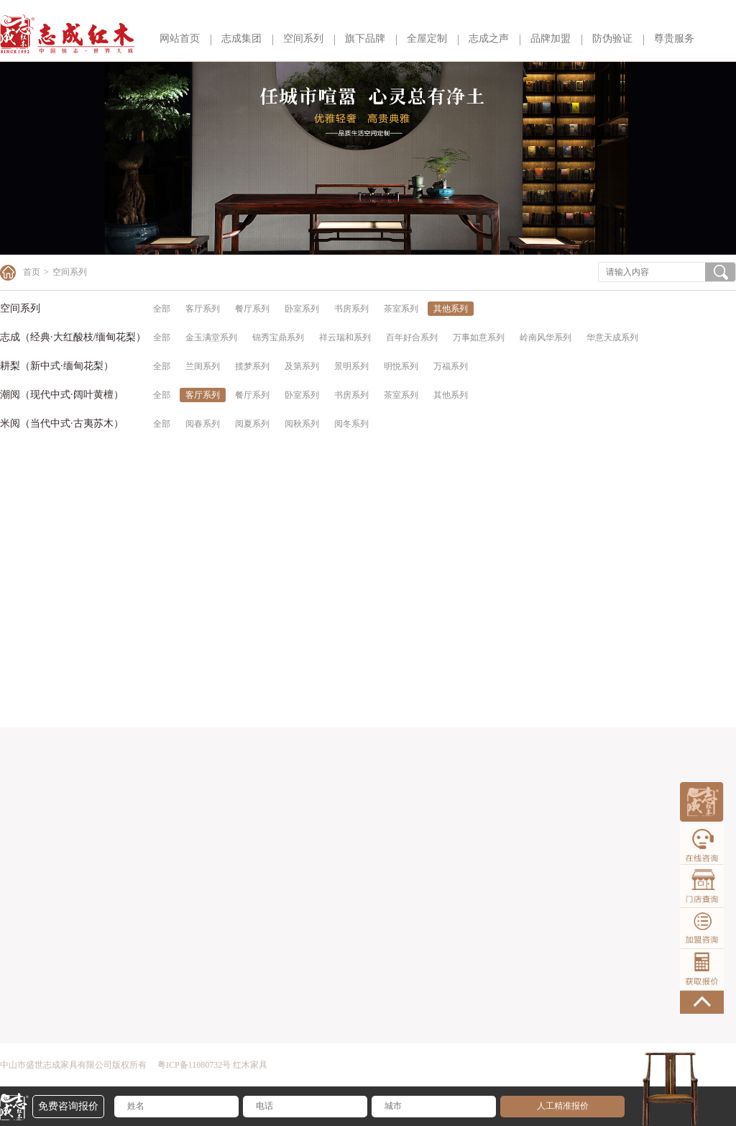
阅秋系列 (302, 424)
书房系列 (351, 309)
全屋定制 (427, 38)
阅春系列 (202, 424)
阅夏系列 (252, 424)
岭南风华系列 (545, 337)
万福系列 (450, 366)
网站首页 (180, 38)
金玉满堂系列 (211, 337)
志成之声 (489, 38)
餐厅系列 (252, 309)
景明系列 (351, 366)
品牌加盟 (550, 38)
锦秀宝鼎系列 (278, 337)
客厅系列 (202, 309)
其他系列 (450, 309)
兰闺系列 (202, 366)
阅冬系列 (351, 424)
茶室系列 (401, 309)
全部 (161, 309)
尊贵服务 (674, 38)
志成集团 (241, 38)
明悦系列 (401, 366)
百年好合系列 (412, 337)
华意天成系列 (612, 337)
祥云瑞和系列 (345, 337)
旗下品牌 (365, 38)
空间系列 (303, 38)
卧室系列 (302, 309)
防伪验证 (612, 38)
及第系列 (302, 366)
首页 (31, 272)
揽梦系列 (252, 366)
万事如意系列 (479, 337)
